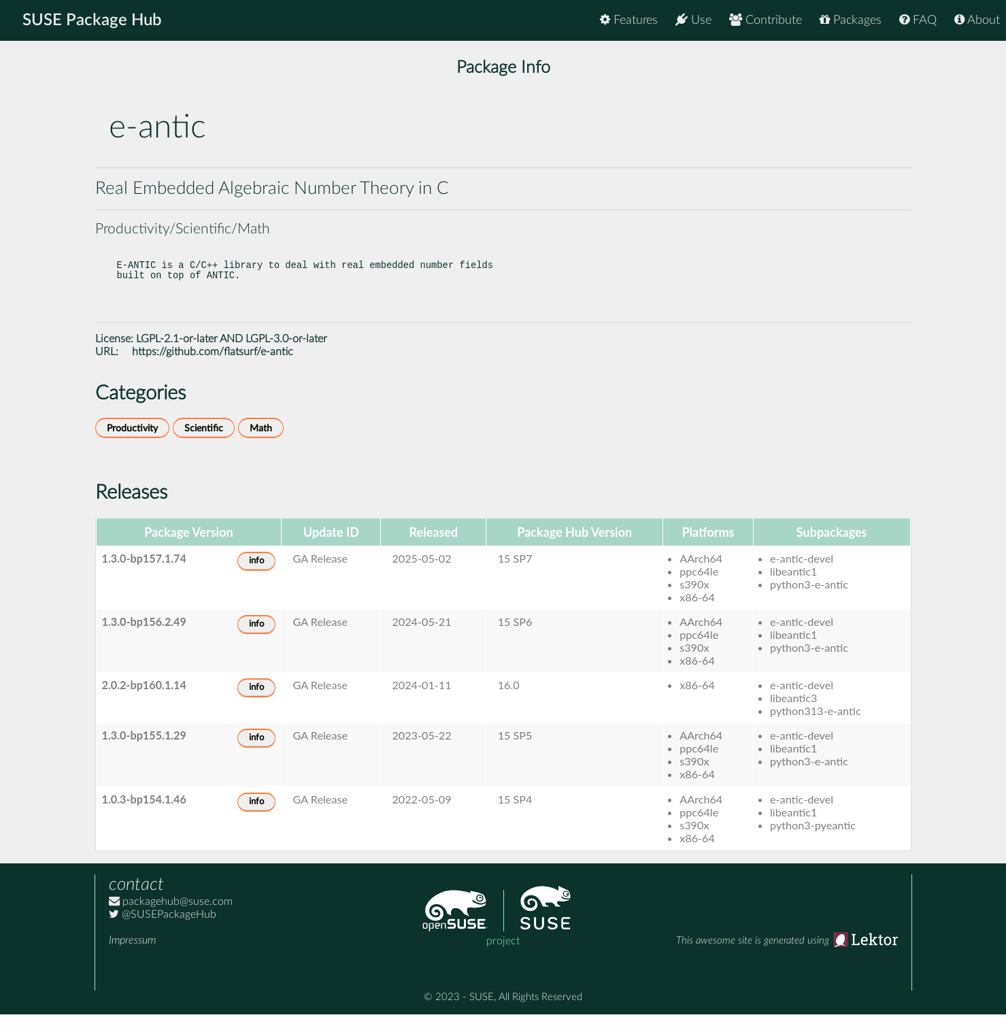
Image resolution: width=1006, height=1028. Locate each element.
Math (261, 442)
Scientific (203, 442)
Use (693, 20)
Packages (851, 20)
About (977, 20)
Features (629, 20)
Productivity (132, 442)
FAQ (918, 20)
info (256, 574)
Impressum (132, 953)
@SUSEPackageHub (162, 928)
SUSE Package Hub (92, 20)
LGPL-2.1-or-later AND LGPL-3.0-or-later (231, 352)
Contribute (765, 20)
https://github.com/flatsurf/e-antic (212, 365)
